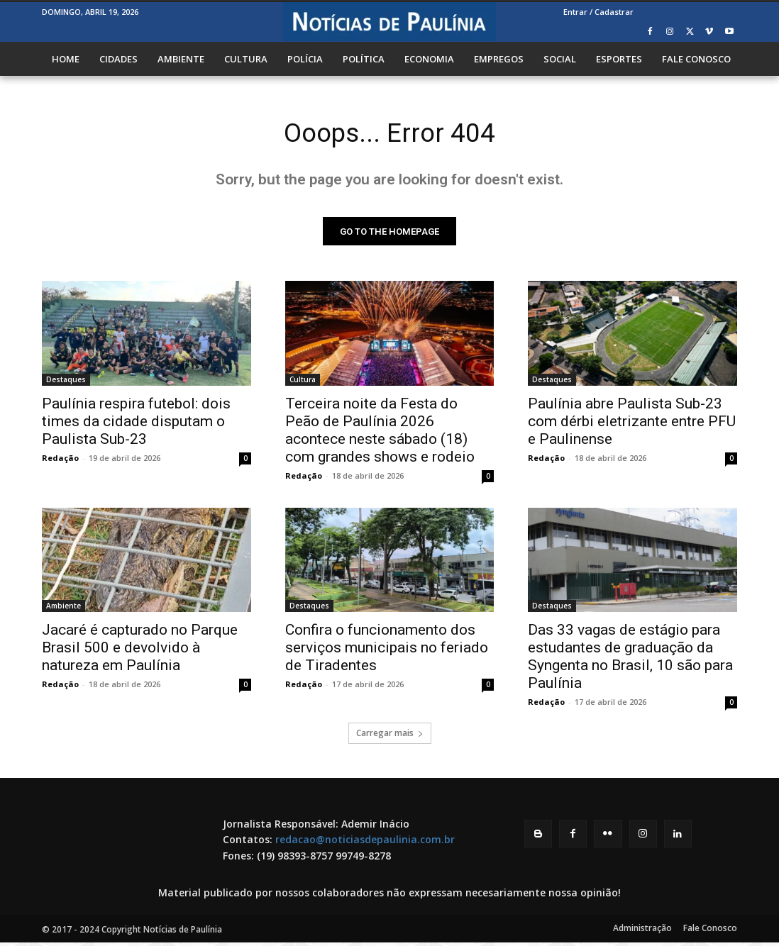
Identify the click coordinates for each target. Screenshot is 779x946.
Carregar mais (390, 736)
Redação (60, 460)
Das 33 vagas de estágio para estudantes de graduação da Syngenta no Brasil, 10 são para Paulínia (630, 660)
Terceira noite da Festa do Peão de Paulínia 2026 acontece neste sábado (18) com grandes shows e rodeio (380, 433)
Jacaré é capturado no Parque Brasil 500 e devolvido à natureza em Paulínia (140, 651)
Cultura (302, 382)
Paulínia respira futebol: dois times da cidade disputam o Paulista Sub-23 (136, 424)
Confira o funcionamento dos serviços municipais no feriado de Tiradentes (386, 651)
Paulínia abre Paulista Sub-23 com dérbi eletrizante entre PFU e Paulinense (632, 424)
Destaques (66, 382)
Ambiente (63, 609)
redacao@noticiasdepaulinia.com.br (365, 843)
